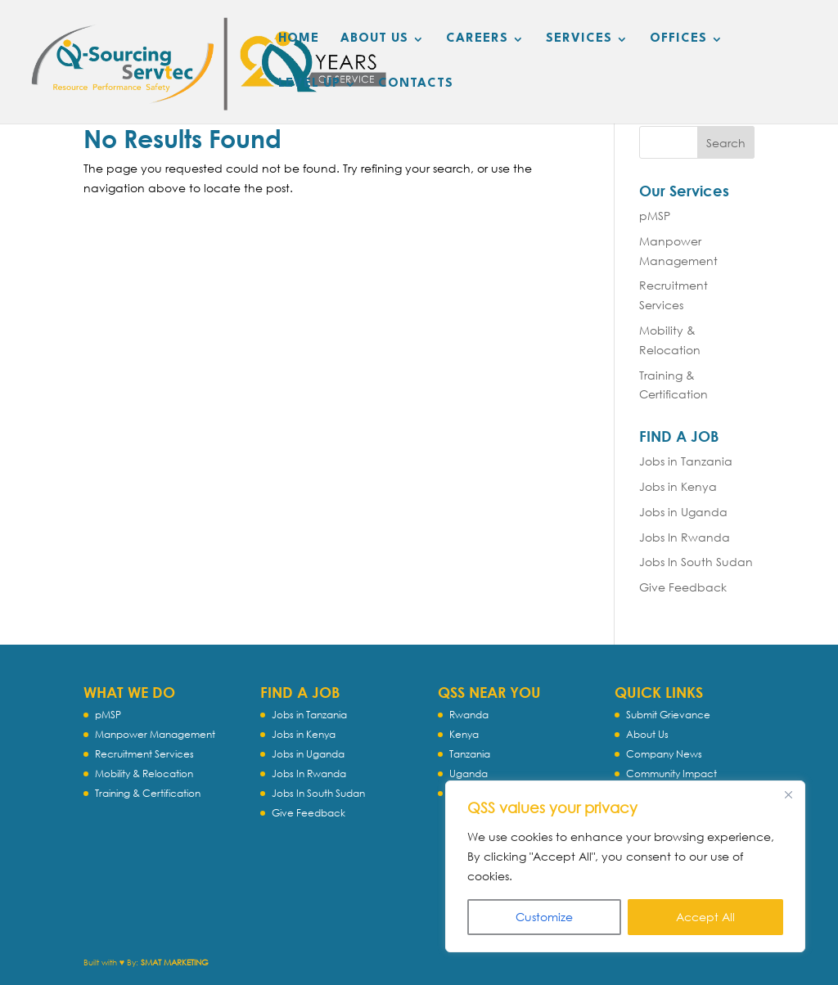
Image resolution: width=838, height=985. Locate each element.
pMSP (654, 215)
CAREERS (477, 39)
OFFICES (678, 39)
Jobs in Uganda (683, 511)
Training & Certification (147, 793)
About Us (647, 734)
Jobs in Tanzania (685, 461)
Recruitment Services (144, 754)
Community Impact (671, 773)
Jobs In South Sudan (696, 561)
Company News (664, 754)
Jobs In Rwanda (684, 537)
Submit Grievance (668, 715)
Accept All (705, 916)
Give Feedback (683, 587)
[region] (625, 866)
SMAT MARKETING (175, 962)
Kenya (464, 734)
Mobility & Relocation (144, 773)
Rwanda (469, 715)
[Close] (788, 794)
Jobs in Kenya (678, 486)
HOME (298, 39)
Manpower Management (155, 734)
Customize (544, 916)
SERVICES (579, 39)
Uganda (468, 773)
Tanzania (469, 754)
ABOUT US (374, 39)
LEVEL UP (309, 84)
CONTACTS (415, 84)
